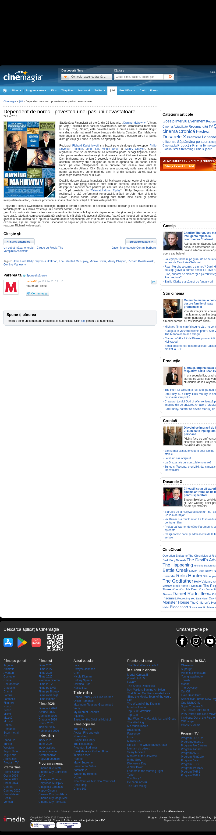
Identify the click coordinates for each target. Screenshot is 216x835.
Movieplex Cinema (50, 779)
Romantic (9, 729)
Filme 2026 (45, 672)
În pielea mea (82, 755)
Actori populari (48, 755)
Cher (77, 672)
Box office (188, 817)
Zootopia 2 (80, 770)
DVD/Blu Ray (203, 817)
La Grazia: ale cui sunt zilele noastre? (188, 462)
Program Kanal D (191, 749)
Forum (154, 90)
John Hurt (92, 149)
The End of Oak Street (195, 710)
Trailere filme (83, 692)
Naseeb (181, 560)
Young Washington (192, 676)
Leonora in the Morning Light (145, 771)
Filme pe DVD (47, 687)
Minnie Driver (111, 149)
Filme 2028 (45, 665)
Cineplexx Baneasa (51, 786)
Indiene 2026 (47, 727)
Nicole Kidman (83, 676)
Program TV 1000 (192, 768)
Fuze (130, 737)
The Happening (178, 565)
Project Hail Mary (84, 740)
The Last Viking (137, 786)
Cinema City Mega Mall (53, 798)
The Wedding (135, 722)
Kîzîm (77, 777)
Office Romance (84, 700)
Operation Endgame (175, 555)
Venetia (8, 801)
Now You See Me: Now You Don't (94, 781)
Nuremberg (81, 736)
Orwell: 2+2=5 (136, 678)
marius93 (31, 281)
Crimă (7, 680)
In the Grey (134, 759)
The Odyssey (189, 687)
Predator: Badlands (86, 747)
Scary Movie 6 (136, 752)
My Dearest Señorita (86, 712)
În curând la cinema (141, 670)
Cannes (8, 786)
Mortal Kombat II (137, 674)
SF (5, 736)
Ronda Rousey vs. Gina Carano (93, 697)
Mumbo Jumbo (136, 707)
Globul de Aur (12, 794)
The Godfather (178, 581)
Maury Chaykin (135, 149)
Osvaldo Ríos (82, 684)
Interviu (181, 121)
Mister (7, 714)
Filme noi (45, 661)
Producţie (184, 145)
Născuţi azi (80, 687)
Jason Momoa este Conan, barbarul (134, 247)
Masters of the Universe (142, 756)
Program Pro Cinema (194, 745)
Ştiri (112, 90)
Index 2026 (45, 740)
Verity (77, 708)
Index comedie (48, 751)
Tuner (131, 774)
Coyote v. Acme (190, 725)
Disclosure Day (136, 763)
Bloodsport (179, 607)
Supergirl (186, 669)
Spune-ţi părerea (36, 275)
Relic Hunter (189, 575)
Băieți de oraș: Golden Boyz (91, 751)
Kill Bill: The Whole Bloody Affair (147, 744)
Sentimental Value (85, 766)
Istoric (7, 710)
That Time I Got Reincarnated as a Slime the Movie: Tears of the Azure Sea (149, 697)
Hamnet (78, 758)
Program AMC (189, 753)
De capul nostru (137, 782)
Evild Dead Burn (191, 695)
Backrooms (134, 729)
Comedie (9, 676)
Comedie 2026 (48, 715)
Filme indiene (47, 699)
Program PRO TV (192, 738)
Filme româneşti (48, 695)
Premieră (194, 137)
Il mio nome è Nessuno (187, 586)
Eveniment (196, 121)
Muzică (8, 717)
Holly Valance (203, 581)
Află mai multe (176, 811)
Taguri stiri (10, 755)
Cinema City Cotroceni (53, 772)
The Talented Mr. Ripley (73, 261)
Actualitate (181, 126)
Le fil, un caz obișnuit (178, 458)
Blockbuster (170, 149)
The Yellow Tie (83, 729)
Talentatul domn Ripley (105, 190)
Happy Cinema (48, 790)
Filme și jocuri (203, 149)
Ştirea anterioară (20, 241)
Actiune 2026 (47, 712)
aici (83, 321)
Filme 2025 (45, 676)
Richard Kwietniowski (85, 145)
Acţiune (8, 665)
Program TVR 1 (190, 771)
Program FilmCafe (192, 756)
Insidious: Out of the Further (198, 717)
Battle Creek (175, 570)
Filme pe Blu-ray (49, 691)
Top (173, 141)
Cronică (187, 131)
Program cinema (36, 90)
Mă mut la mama (137, 726)
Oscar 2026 (11, 775)
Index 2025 (45, 743)
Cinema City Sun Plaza (53, 794)
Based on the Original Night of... (93, 719)
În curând (84, 90)
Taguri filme (11, 751)
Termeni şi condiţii (40, 820)
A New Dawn (135, 767)
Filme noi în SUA (193, 661)
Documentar (11, 684)
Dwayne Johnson (84, 669)
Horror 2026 (46, 723)
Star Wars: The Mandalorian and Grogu (151, 718)
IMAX (42, 775)
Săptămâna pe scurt (192, 141)
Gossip (168, 121)
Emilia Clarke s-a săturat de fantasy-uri (189, 281)
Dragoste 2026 (48, 719)
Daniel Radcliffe (189, 593)
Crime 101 (80, 788)
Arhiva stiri (10, 758)
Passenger (134, 733)
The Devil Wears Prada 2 (143, 665)
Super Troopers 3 (192, 706)
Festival (203, 131)
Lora (76, 665)
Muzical (8, 721)
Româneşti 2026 (49, 730)
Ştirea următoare (140, 241)
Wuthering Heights (85, 773)
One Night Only (190, 702)
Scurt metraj (11, 732)
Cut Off (185, 691)
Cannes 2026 (12, 790)
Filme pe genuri (15, 661)
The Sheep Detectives (141, 686)
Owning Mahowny (134, 122)
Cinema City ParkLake (52, 801)
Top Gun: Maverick (139, 711)
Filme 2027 (45, 669)
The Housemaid (83, 743)
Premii (197, 145)
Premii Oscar (12, 772)
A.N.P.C (100, 820)
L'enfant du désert (138, 748)
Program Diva (189, 760)
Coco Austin (206, 589)
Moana (185, 684)
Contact (57, 820)
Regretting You (186, 598)
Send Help (80, 785)
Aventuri (9, 672)
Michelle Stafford (203, 565)
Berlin (7, 798)
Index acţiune (47, 747)
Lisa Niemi (202, 598)
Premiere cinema (49, 680)
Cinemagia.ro (23, 76)
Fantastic (9, 699)
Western (9, 747)
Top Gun (132, 715)
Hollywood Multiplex (51, 783)
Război (8, 725)
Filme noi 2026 (48, 708)
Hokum (131, 682)
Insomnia (170, 598)
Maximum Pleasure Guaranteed (93, 704)
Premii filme (12, 767)
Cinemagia (10, 101)
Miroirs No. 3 (135, 741)
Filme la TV (46, 684)
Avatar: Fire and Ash (86, 732)
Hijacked (79, 715)
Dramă (8, 691)
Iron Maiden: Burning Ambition (146, 689)
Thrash (185, 680)
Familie (8, 695)
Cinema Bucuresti (50, 768)
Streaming (186, 149)
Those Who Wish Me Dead (180, 589)
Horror (7, 706)
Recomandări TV (200, 126)
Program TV (11, 762)
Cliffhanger (188, 721)
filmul (83, 184)
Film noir (9, 702)
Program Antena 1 (192, 741)
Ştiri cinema (173, 293)
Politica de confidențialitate (79, 820)
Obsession (187, 665)
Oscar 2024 (11, 783)
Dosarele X (174, 136)
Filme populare (84, 724)
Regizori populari (49, 758)
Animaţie (9, 669)
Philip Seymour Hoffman (42, 261)
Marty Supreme (83, 762)
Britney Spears (83, 680)
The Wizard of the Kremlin (143, 703)
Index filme (46, 735)
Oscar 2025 (11, 779)
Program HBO (189, 764)
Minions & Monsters (193, 672)
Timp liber (67, 90)
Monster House (176, 602)
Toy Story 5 (134, 778)
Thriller (8, 743)
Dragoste (9, 687)
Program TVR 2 (190, 775)
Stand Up (9, 740)
